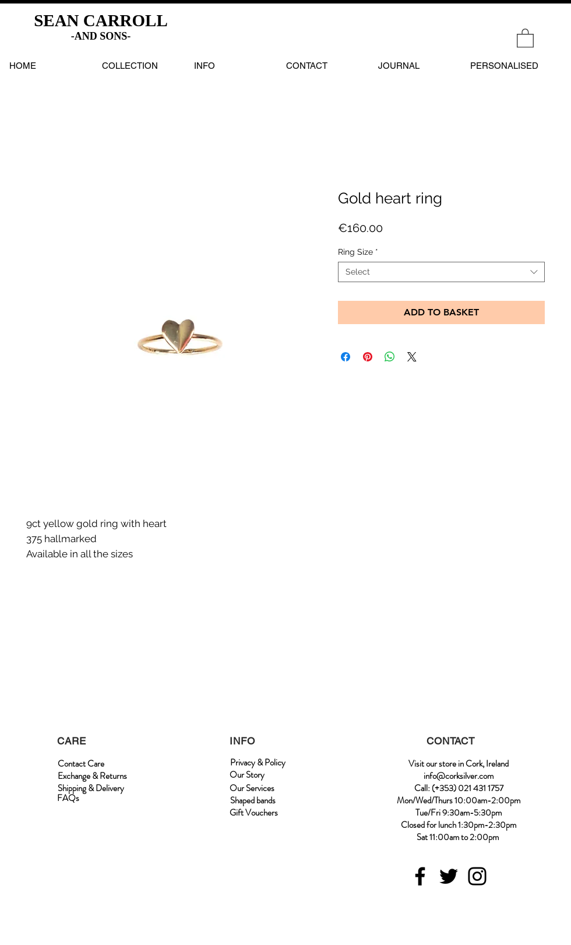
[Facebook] (420, 876)
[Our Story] (247, 775)
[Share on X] (412, 357)
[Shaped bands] (253, 801)
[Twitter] (448, 876)
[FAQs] (68, 798)
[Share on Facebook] (346, 357)
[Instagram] (477, 876)
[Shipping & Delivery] (90, 788)
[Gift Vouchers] (254, 813)
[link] (525, 37)
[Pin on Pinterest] (368, 357)
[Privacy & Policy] (258, 763)
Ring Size (358, 252)
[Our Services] (252, 788)
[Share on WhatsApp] (390, 357)
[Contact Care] (81, 764)
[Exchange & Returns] (92, 776)
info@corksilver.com (459, 776)
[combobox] (441, 272)
